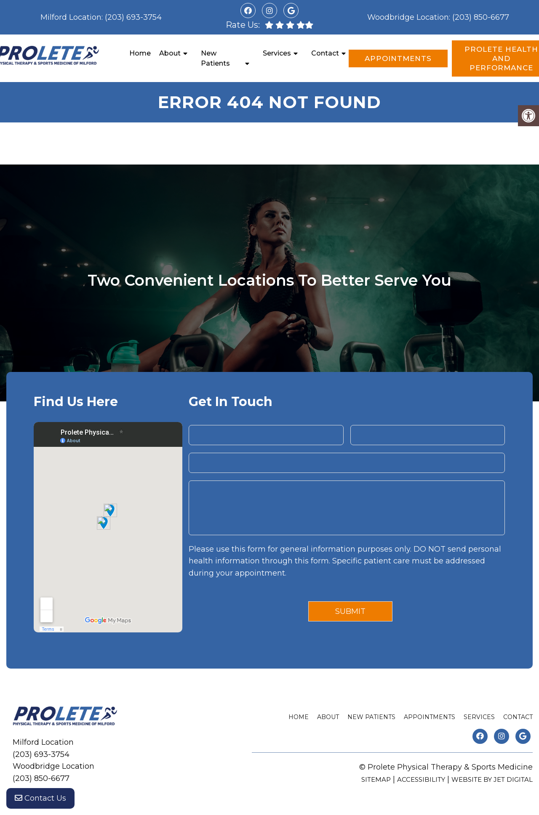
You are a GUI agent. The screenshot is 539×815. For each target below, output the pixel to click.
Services (277, 53)
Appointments (398, 58)
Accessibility (421, 779)
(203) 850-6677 (480, 17)
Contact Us (40, 798)
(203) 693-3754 (133, 17)
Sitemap (376, 779)
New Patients (215, 58)
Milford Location (70, 17)
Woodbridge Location (408, 17)
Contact (325, 53)
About (170, 53)
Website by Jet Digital (492, 779)
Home (140, 53)
